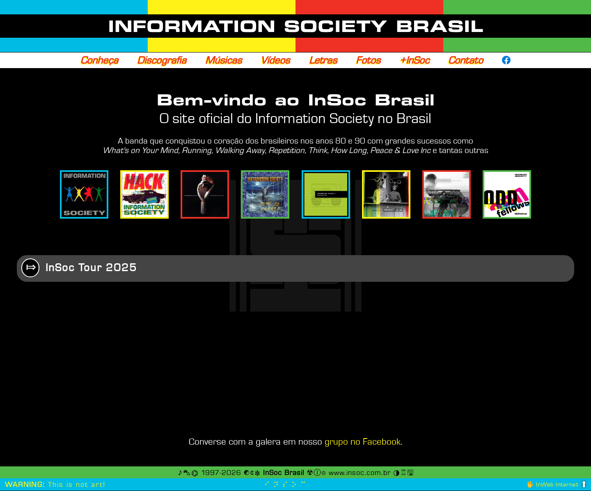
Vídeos (275, 60)
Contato (465, 60)
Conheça (99, 60)
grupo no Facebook (363, 442)
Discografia (161, 60)
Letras (323, 60)
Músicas (223, 60)
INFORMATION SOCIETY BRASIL (295, 26)
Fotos (368, 60)
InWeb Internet (557, 485)
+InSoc (414, 60)
